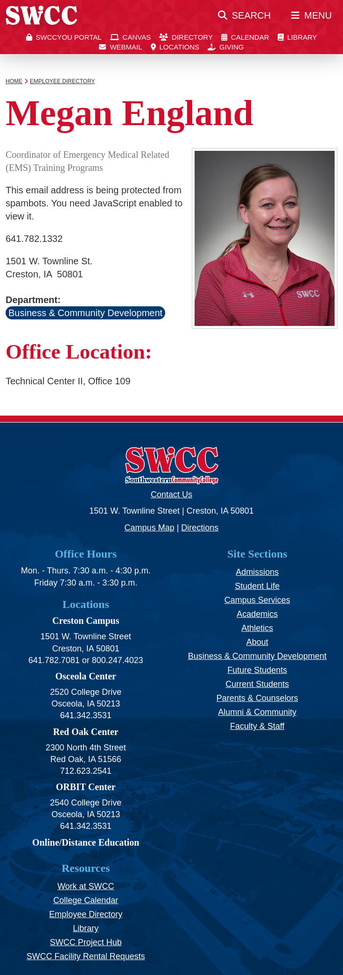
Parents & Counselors (257, 698)
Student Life (257, 586)
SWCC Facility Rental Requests (86, 956)
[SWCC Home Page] (41, 19)
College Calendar (85, 900)
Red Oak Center (86, 732)
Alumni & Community (257, 712)
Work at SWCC (85, 886)
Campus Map (150, 527)
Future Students (257, 670)
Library (85, 928)
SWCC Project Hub (86, 942)
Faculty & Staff (257, 726)
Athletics (257, 628)
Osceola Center (85, 676)
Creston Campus (85, 620)
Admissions (257, 572)
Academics (257, 614)
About (257, 642)
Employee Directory (85, 914)
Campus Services (257, 600)
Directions (199, 527)
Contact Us (171, 494)
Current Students (257, 684)
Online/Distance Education (85, 842)
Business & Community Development (85, 313)
